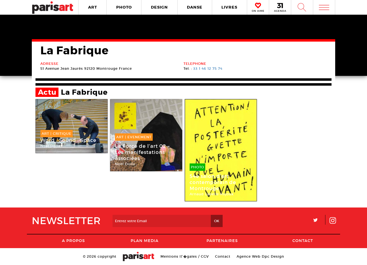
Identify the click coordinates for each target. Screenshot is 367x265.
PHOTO (124, 7)
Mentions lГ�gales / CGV (185, 256)
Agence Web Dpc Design (260, 256)
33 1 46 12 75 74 (207, 68)
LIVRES (229, 7)
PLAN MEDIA (145, 240)
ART (92, 7)
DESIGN (159, 7)
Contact (302, 240)
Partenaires (222, 240)
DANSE (194, 7)
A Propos (73, 240)
